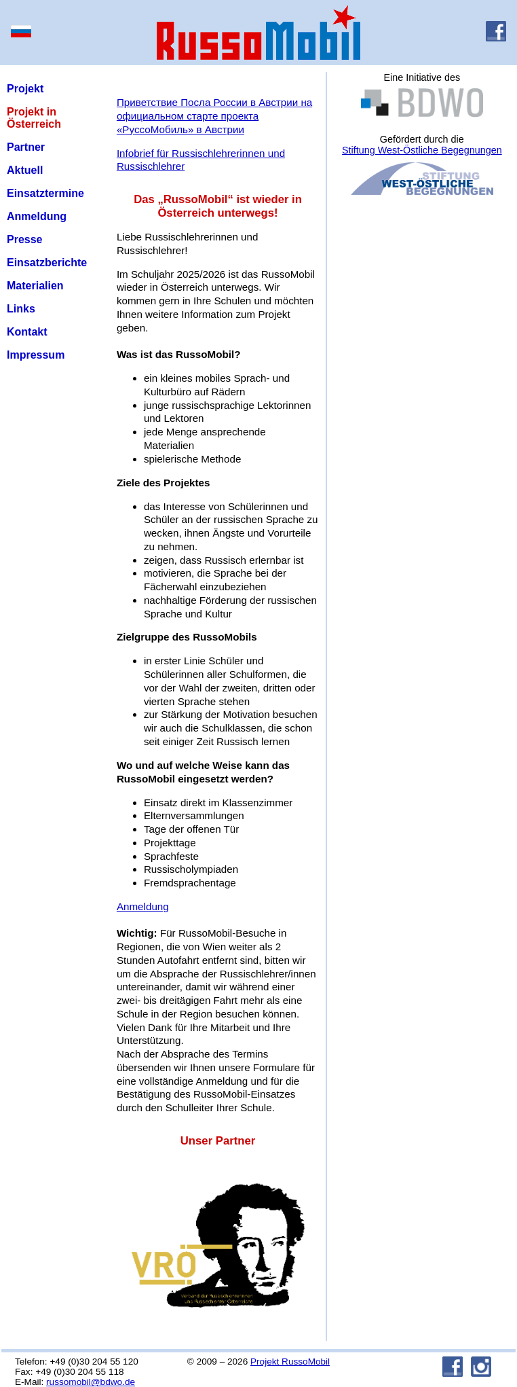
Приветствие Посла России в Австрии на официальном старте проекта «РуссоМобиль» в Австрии (214, 115)
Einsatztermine (45, 193)
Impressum (35, 355)
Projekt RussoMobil (290, 1361)
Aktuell (25, 170)
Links (21, 308)
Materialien (35, 285)
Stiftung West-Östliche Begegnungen (422, 150)
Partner (26, 147)
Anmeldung (36, 216)
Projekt (25, 88)
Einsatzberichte (47, 262)
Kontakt (27, 332)
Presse (25, 239)
